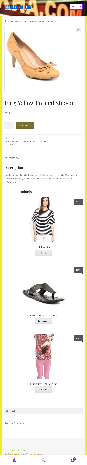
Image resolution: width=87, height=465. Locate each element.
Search (43, 460)
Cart (67, 458)
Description (11, 158)
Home (10, 21)
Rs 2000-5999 (33, 141)
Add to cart (24, 125)
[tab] (43, 158)
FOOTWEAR (20, 141)
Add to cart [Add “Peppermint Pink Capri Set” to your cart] (43, 389)
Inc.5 (11, 144)
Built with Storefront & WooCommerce (22, 453)
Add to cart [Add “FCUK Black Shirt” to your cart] (43, 252)
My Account (14, 460)
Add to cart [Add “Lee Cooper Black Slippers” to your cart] (43, 321)
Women (18, 21)
